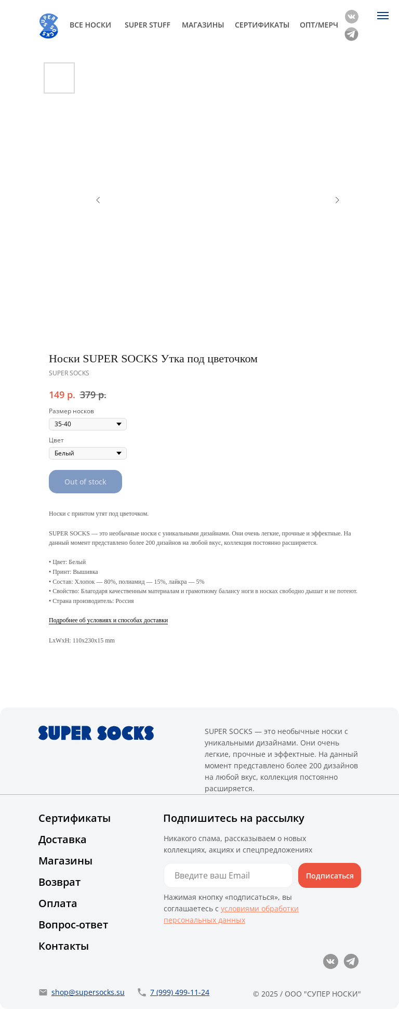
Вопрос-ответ (73, 925)
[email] (228, 875)
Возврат (59, 882)
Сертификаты (74, 818)
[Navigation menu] (383, 15)
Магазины (65, 861)
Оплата (57, 903)
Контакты (63, 946)
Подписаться (330, 876)
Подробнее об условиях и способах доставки (108, 620)
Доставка (62, 839)
